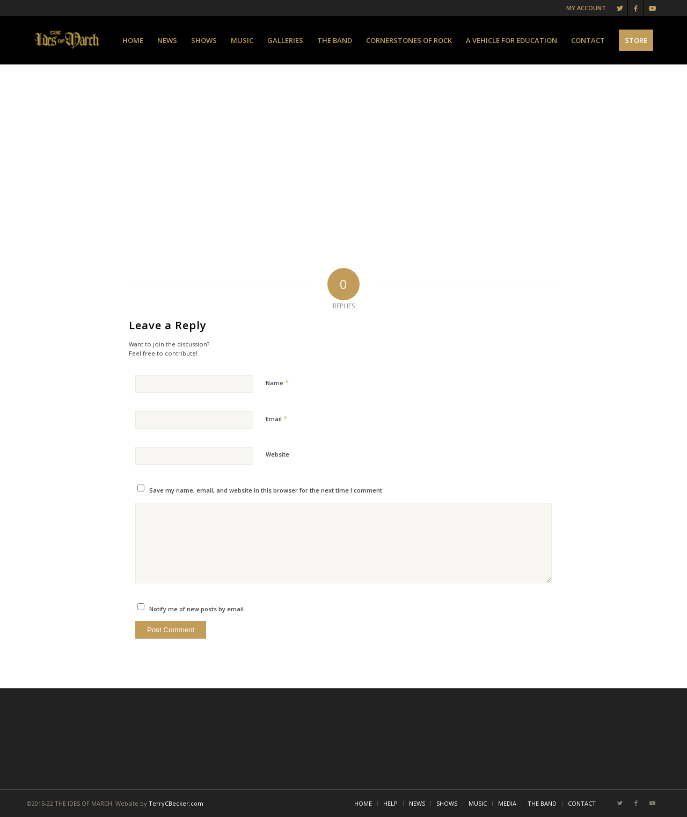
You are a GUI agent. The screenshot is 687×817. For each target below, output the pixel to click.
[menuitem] (132, 40)
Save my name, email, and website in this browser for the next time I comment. (266, 490)
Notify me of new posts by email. (197, 609)
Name (277, 382)
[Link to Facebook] (636, 8)
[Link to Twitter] (619, 8)
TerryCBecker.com (176, 803)
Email (276, 418)
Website (277, 454)
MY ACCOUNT (586, 8)
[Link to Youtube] (652, 8)
